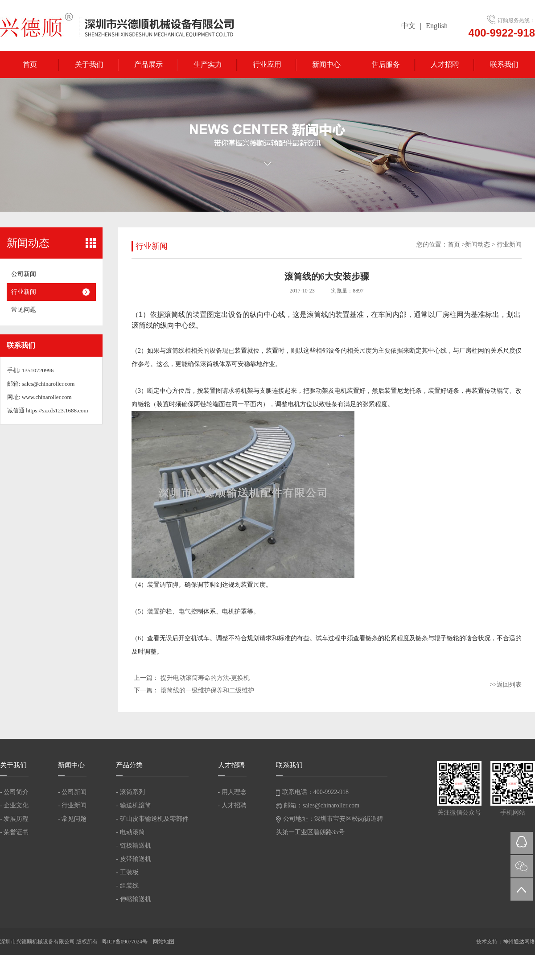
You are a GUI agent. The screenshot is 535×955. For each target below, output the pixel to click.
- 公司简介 (14, 792)
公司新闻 (23, 274)
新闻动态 (477, 244)
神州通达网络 (519, 942)
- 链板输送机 (133, 845)
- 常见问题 (72, 818)
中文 (408, 25)
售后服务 (385, 64)
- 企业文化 (14, 805)
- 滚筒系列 (130, 792)
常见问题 (23, 309)
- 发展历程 (14, 818)
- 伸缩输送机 (133, 899)
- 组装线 (127, 885)
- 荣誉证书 (14, 832)
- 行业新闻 (72, 805)
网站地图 (163, 942)
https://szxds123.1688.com (57, 410)
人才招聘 (445, 64)
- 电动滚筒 (130, 832)
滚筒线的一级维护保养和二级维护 (207, 690)
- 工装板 (127, 872)
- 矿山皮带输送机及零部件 (152, 818)
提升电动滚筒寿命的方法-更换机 (205, 678)
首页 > (456, 244)
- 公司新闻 (72, 792)
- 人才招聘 (232, 805)
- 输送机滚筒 (133, 805)
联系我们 (504, 64)
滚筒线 (174, 314)
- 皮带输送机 (133, 859)
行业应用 (267, 64)
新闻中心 (326, 64)
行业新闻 (23, 291)
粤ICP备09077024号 (125, 942)
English (437, 25)
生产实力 (207, 64)
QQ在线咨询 (521, 843)
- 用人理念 (232, 792)
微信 (521, 866)
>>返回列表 (506, 684)
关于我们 (89, 64)
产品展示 (148, 64)
